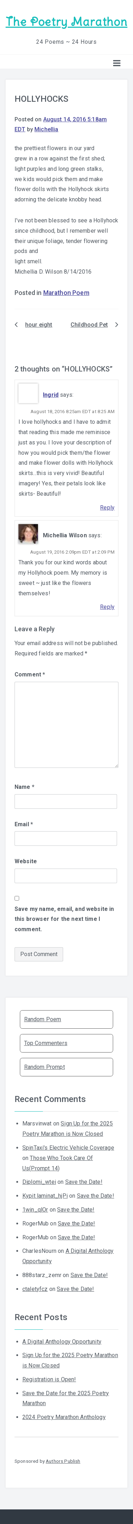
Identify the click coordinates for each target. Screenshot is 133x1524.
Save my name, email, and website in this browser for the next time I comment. (64, 919)
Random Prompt (44, 1067)
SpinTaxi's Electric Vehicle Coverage (68, 1147)
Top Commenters (45, 1043)
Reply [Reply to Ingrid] (107, 507)
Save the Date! (83, 1181)
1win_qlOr (35, 1209)
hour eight (38, 324)
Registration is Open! (49, 1379)
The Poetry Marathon (66, 22)
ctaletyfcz (35, 1289)
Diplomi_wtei (39, 1181)
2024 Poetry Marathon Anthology (64, 1417)
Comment (30, 674)
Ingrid (51, 394)
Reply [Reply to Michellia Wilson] (107, 606)
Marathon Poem (66, 292)
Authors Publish (63, 1461)
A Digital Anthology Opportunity (61, 1341)
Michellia (46, 129)
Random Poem (42, 1019)
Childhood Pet (89, 324)
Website (26, 861)
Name (24, 787)
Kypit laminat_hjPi (45, 1195)
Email (24, 824)
